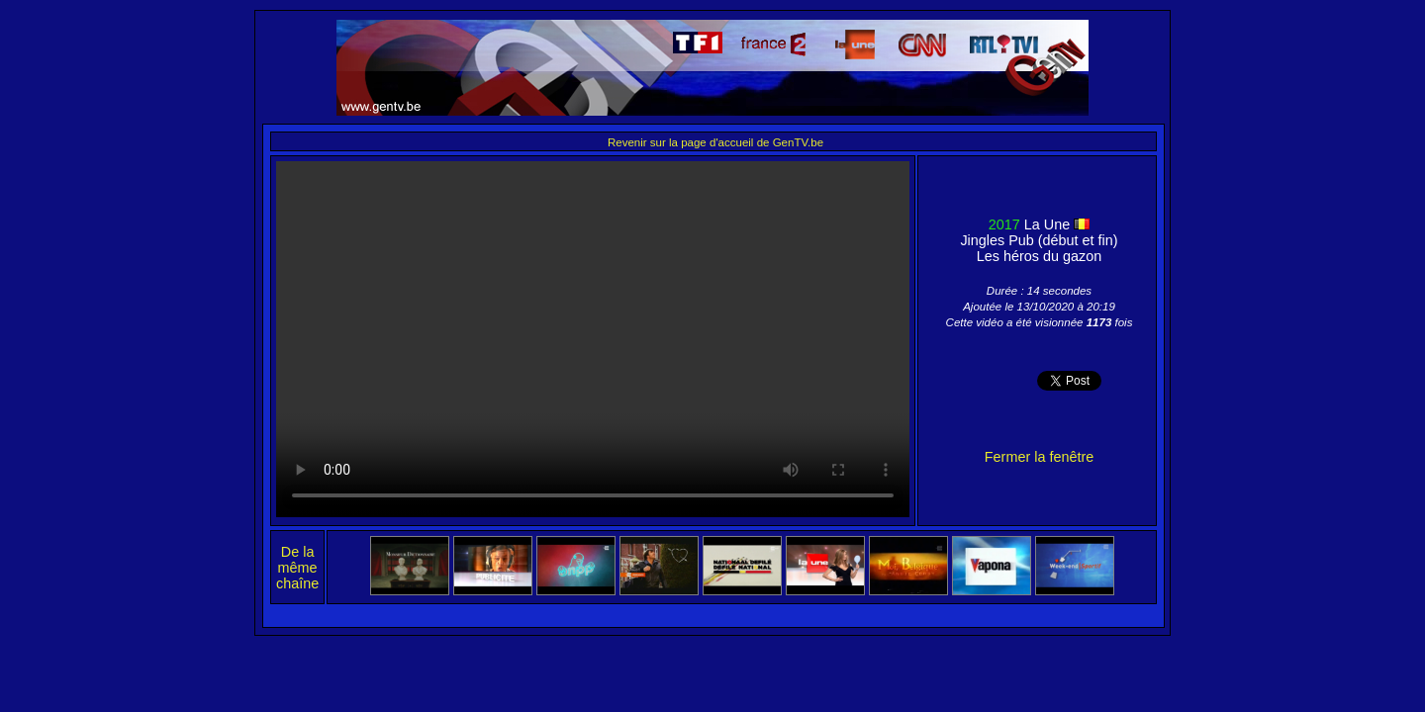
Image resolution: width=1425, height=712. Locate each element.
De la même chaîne (297, 567)
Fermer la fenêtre (1039, 457)
